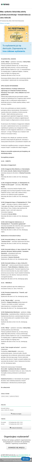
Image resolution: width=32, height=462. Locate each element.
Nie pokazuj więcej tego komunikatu (20, 460)
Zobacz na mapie (5, 23)
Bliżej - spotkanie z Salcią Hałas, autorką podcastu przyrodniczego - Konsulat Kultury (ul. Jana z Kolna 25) (15, 15)
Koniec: (3, 424)
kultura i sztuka (4, 396)
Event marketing (21, 456)
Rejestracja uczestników (10, 456)
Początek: (3, 422)
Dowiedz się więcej (16, 448)
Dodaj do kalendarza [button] (16, 427)
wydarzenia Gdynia (14, 396)
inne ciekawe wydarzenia (14, 51)
